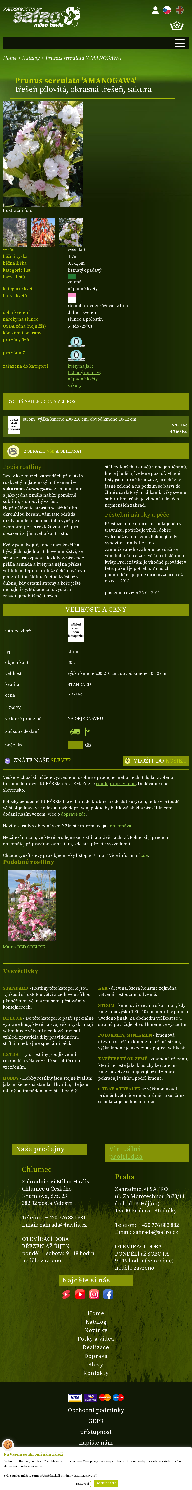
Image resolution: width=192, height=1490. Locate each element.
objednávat (121, 826)
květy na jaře (81, 366)
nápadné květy (83, 379)
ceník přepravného (116, 784)
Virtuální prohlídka (126, 1153)
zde (144, 855)
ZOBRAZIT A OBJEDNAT (53, 451)
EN (179, 9)
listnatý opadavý (85, 373)
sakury (75, 385)
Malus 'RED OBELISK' (24, 947)
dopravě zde (73, 814)
